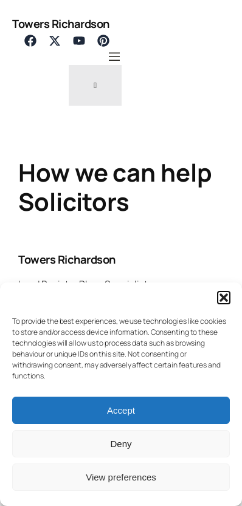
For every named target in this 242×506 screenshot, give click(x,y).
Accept (121, 410)
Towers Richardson (60, 23)
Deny (120, 444)
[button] (224, 298)
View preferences (121, 477)
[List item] (30, 41)
